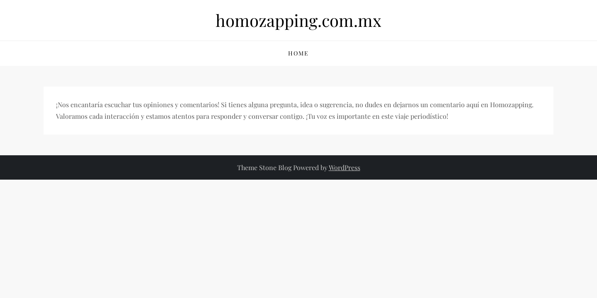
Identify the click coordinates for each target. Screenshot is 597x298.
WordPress (344, 167)
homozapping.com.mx (298, 20)
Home (298, 53)
